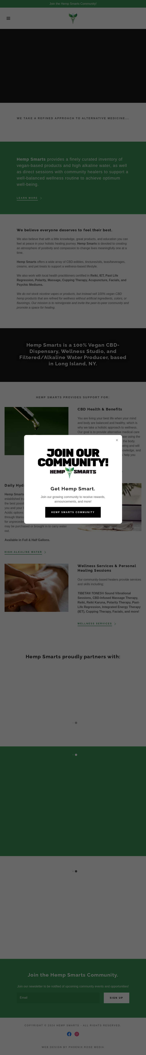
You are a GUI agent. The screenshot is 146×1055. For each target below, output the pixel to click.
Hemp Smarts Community (73, 512)
